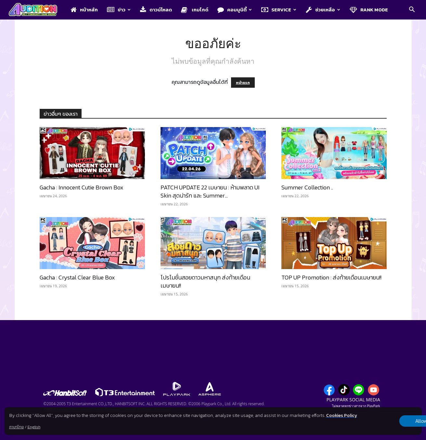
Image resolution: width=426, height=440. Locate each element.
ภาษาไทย (16, 427)
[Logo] (36, 10)
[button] (412, 10)
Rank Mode (369, 9)
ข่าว (119, 9)
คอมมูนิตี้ (234, 9)
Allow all (387, 421)
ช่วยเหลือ (323, 9)
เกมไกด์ (194, 9)
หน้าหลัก (84, 9)
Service (278, 9)
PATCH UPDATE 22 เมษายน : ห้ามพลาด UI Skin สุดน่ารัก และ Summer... (210, 191)
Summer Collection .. (307, 187)
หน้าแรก (243, 82)
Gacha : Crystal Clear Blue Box (77, 277)
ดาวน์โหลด (156, 9)
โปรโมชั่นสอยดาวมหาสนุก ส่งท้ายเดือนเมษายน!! (205, 281)
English (33, 427)
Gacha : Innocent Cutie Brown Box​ (81, 187)
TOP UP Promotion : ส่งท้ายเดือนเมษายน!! (331, 277)
